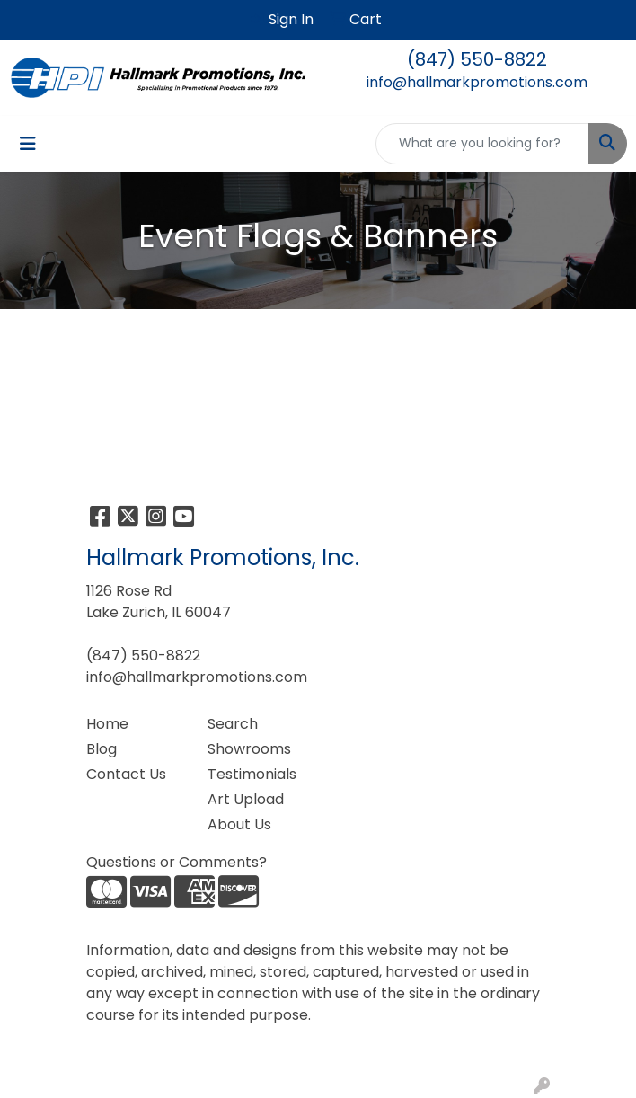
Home (107, 723)
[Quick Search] (482, 143)
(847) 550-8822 (477, 59)
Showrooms (249, 749)
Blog (101, 749)
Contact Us (126, 774)
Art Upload (246, 799)
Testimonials (252, 774)
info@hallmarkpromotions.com (477, 82)
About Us (239, 824)
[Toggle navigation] (28, 143)
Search (233, 723)
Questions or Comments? (176, 862)
